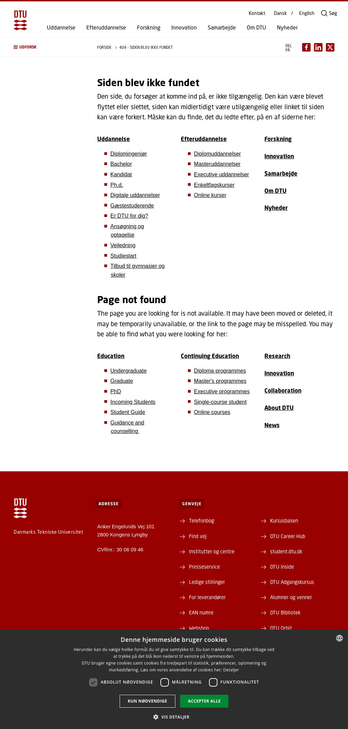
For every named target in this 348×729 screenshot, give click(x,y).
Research (277, 355)
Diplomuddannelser (217, 154)
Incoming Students (133, 402)
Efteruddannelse (106, 27)
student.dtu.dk (286, 551)
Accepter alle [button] (204, 701)
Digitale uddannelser (135, 195)
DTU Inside (282, 567)
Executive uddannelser (221, 174)
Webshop (199, 628)
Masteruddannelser (217, 164)
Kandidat (121, 174)
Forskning (148, 27)
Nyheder (287, 27)
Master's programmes (220, 381)
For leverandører (207, 597)
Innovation (184, 27)
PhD (115, 391)
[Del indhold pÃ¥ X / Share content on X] (330, 47)
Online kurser (210, 195)
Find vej (198, 536)
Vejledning (123, 245)
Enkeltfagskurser (214, 185)
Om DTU (256, 27)
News (272, 425)
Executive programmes (222, 391)
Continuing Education (210, 355)
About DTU (279, 407)
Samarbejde (222, 27)
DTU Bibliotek (285, 612)
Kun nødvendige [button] (147, 701)
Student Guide (127, 412)
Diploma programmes (220, 371)
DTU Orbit (281, 628)
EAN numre (201, 612)
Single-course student (220, 402)
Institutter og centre (211, 551)
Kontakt (257, 13)
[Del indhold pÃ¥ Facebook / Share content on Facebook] (306, 47)
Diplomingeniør (128, 154)
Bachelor (121, 164)
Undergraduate (128, 371)
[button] (49, 47)
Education (110, 355)
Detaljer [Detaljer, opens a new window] (231, 670)
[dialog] (174, 679)
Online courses (212, 412)
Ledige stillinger (207, 582)
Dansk (280, 13)
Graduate (121, 381)
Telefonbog (201, 520)
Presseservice (204, 567)
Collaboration (282, 390)
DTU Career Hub (287, 536)
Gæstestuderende (132, 206)
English (306, 13)
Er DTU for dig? (129, 216)
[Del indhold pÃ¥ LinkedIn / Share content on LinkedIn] (318, 47)
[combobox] (339, 638)
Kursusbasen (284, 520)
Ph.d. (116, 185)
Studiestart (123, 256)
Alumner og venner (291, 597)
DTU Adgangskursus (292, 582)
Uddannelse (61, 27)
